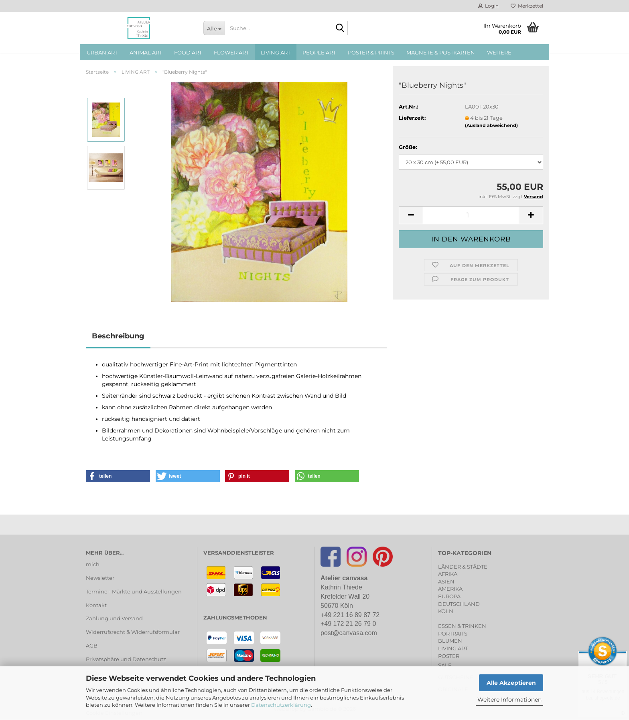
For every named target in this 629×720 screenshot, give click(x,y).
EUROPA (449, 596)
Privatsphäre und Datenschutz (126, 659)
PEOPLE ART (319, 52)
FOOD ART (188, 52)
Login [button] (488, 6)
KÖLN (445, 611)
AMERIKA (450, 588)
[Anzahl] (471, 215)
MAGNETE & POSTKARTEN (440, 52)
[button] (411, 215)
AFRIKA (447, 574)
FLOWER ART (231, 52)
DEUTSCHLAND (459, 604)
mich (92, 564)
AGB (91, 645)
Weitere (499, 52)
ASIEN (446, 581)
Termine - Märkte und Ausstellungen (134, 591)
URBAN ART (102, 52)
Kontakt (96, 605)
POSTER (448, 656)
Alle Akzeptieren (511, 682)
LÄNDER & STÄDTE (462, 566)
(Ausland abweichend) (491, 125)
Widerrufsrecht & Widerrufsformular (133, 632)
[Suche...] (214, 28)
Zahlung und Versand (114, 618)
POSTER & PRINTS (371, 52)
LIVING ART (275, 52)
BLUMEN (450, 641)
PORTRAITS (452, 633)
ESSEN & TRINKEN (462, 626)
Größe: (408, 147)
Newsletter (100, 578)
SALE (445, 665)
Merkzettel (527, 6)
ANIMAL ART (146, 52)
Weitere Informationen (509, 699)
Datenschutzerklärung (281, 705)
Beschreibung (118, 336)
